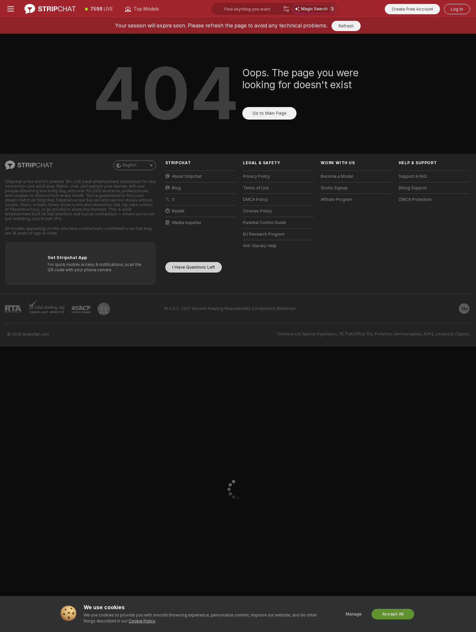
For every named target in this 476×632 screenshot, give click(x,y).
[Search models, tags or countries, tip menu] (274, 9)
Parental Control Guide (264, 222)
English (134, 165)
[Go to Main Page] (50, 9)
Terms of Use (256, 188)
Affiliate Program (336, 199)
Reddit (174, 210)
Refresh (346, 25)
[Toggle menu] (10, 9)
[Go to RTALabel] (13, 309)
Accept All (393, 614)
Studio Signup (334, 188)
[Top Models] (142, 9)
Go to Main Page (269, 113)
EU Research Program (264, 234)
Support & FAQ (413, 176)
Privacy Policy (256, 176)
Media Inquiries (183, 222)
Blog (173, 187)
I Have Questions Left (193, 267)
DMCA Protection (415, 199)
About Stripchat (183, 176)
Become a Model (337, 176)
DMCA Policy (255, 199)
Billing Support (413, 188)
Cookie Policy (142, 621)
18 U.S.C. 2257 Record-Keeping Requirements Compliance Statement (230, 308)
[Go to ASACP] (81, 309)
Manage (354, 614)
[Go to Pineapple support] (104, 309)
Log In (457, 9)
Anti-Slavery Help (259, 245)
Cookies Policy (257, 211)
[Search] (286, 9)
